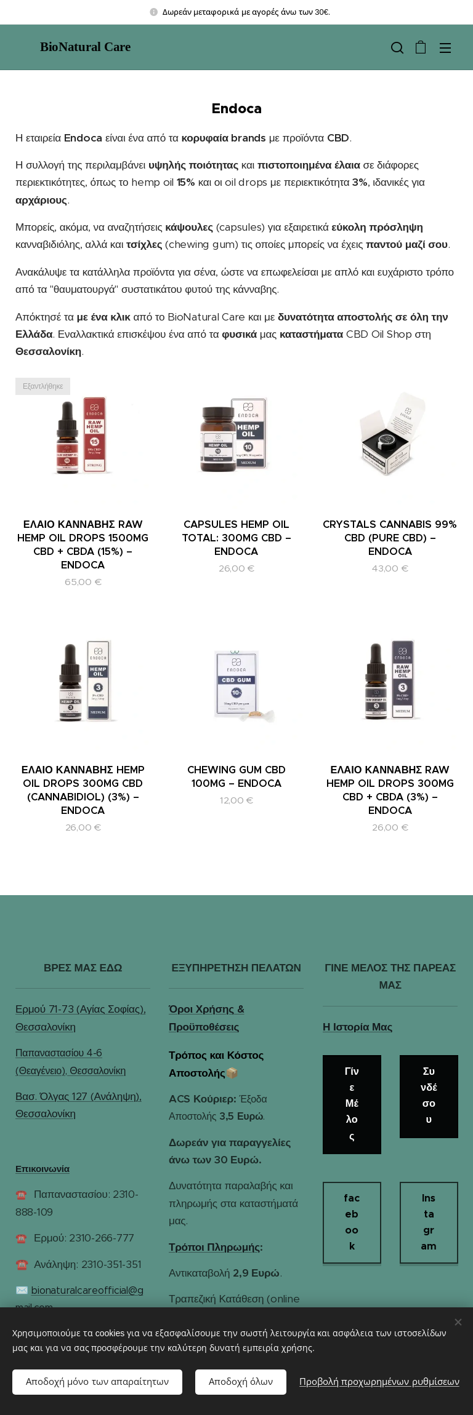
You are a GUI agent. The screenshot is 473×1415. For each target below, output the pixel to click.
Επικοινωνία (42, 1168)
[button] (396, 47)
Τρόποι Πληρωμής (214, 1246)
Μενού (445, 48)
